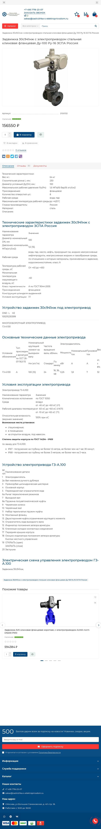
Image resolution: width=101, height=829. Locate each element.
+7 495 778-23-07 (13, 789)
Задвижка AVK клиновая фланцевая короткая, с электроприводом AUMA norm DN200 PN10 (46, 631)
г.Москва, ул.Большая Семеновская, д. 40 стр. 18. (30, 804)
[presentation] (2, 625)
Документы (40, 165)
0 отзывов (21, 150)
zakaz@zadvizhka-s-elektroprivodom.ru (24, 793)
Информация (50, 761)
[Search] (69, 26)
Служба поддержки (50, 768)
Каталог (50, 776)
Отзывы (23, 165)
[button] (41, 660)
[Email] (50, 739)
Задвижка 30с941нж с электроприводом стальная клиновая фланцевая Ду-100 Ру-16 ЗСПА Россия (45, 580)
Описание (8, 165)
